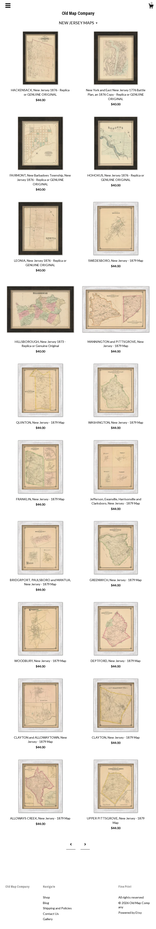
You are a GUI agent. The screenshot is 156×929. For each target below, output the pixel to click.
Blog (46, 903)
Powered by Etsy (130, 912)
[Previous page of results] (70, 844)
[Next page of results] (85, 844)
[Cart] (151, 6)
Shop (46, 897)
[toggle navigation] (8, 5)
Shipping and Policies (57, 908)
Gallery (48, 919)
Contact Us (51, 914)
